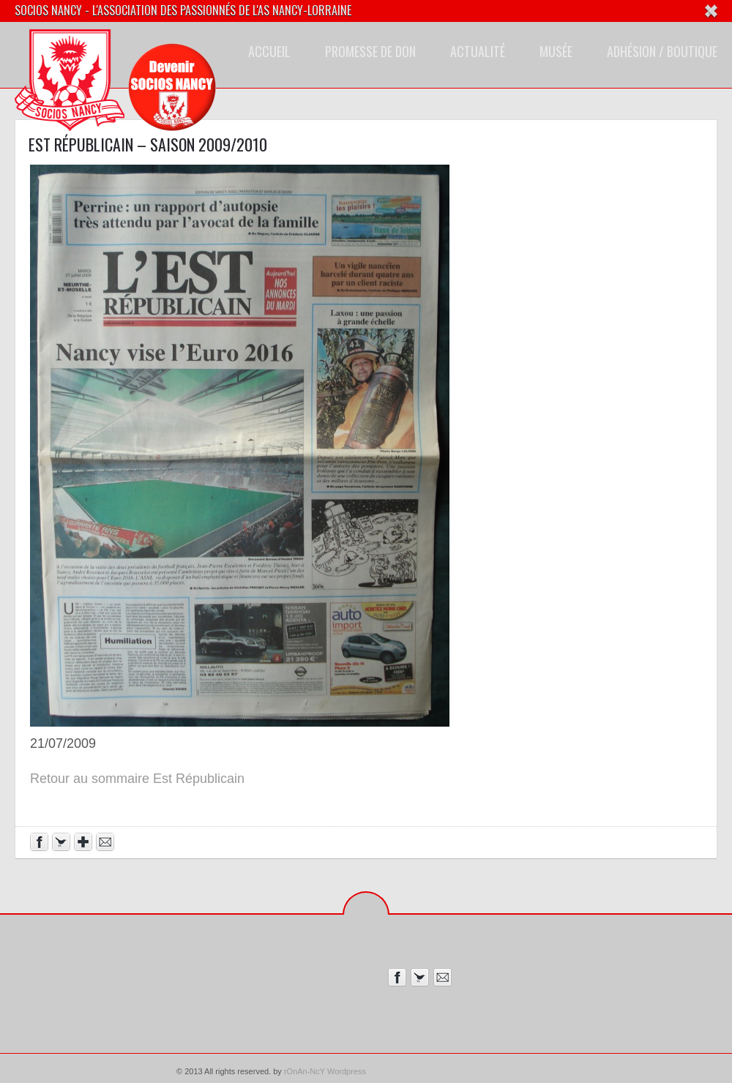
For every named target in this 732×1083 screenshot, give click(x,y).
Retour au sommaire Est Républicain (137, 778)
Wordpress (346, 1071)
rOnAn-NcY (304, 1071)
